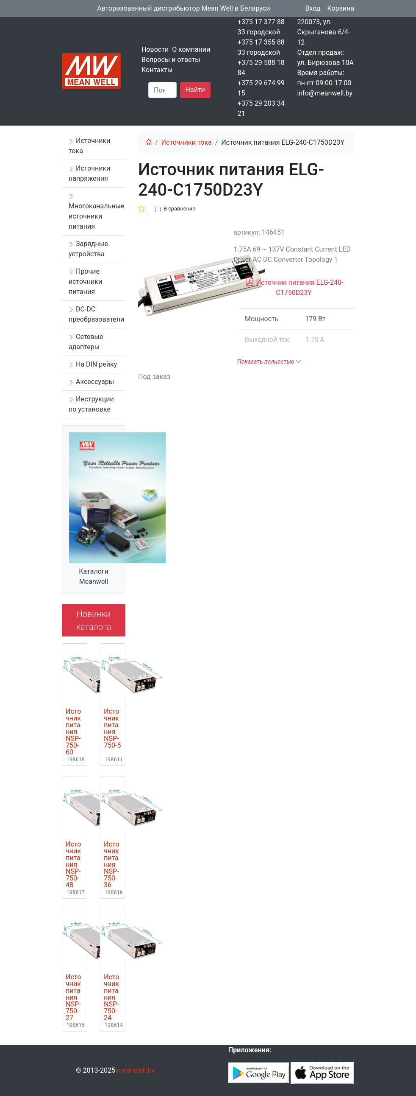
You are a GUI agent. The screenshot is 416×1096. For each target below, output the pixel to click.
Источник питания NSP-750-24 (111, 997)
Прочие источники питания (85, 281)
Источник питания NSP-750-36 (111, 865)
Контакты (156, 70)
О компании (191, 49)
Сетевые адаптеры (86, 342)
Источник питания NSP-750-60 (73, 732)
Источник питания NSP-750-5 (112, 728)
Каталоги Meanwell (93, 576)
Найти (195, 90)
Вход (313, 8)
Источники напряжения (89, 173)
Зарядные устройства (88, 249)
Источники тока (89, 146)
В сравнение (179, 208)
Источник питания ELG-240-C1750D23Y (294, 286)
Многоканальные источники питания (96, 211)
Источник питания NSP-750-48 (73, 865)
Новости (155, 49)
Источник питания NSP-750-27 (73, 997)
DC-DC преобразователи (96, 314)
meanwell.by (136, 1070)
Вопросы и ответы (170, 60)
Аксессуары (91, 382)
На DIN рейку (93, 364)
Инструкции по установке (91, 404)
